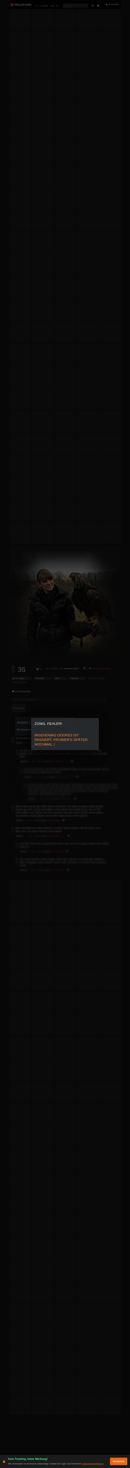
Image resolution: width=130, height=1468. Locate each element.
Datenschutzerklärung (92, 1463)
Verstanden (119, 1461)
